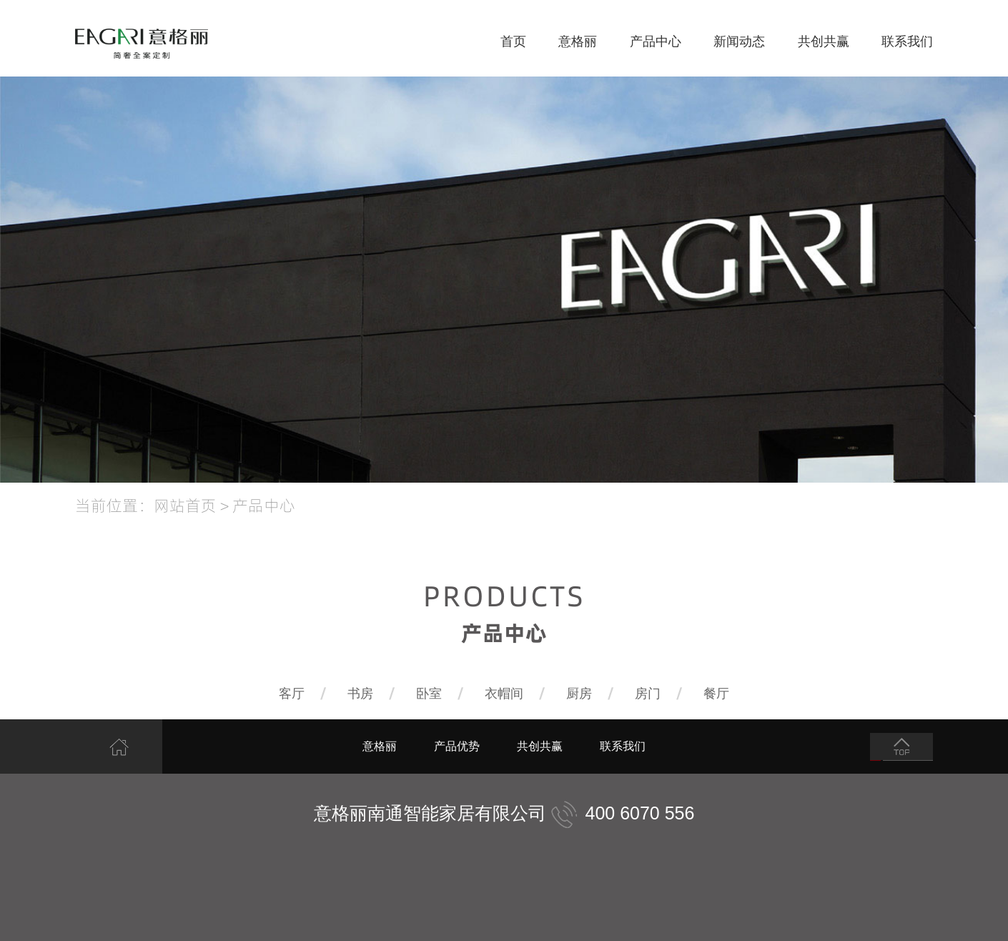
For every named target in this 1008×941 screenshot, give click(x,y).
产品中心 (655, 41)
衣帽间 (504, 693)
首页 (513, 41)
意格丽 (577, 41)
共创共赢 (823, 41)
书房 (360, 693)
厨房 (579, 693)
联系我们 (907, 41)
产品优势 (457, 746)
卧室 (429, 693)
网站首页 (185, 505)
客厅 (292, 693)
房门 (648, 693)
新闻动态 (739, 41)
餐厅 (716, 693)
